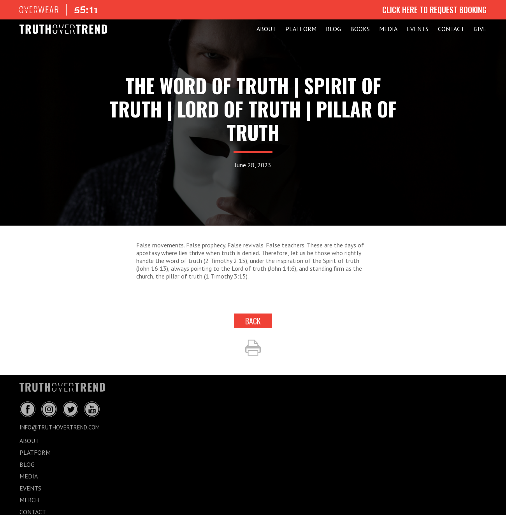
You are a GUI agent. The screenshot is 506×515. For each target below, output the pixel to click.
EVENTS (418, 29)
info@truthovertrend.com (59, 427)
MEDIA (388, 29)
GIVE (480, 29)
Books (360, 29)
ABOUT (266, 29)
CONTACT (451, 29)
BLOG (333, 29)
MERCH (29, 500)
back (253, 321)
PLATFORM (300, 29)
